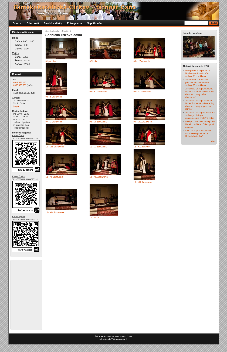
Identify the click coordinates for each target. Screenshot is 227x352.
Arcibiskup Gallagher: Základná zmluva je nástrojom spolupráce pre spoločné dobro (200, 115)
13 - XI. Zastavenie (54, 177)
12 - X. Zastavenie (142, 147)
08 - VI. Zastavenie (98, 122)
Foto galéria (74, 23)
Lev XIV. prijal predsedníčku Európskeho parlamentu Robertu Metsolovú (198, 133)
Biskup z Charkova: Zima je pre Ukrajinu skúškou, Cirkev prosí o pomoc (200, 124)
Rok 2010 (66, 31)
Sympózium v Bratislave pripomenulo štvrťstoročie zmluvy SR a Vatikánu (197, 82)
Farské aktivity (53, 23)
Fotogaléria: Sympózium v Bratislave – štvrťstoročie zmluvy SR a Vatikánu (197, 73)
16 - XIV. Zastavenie (55, 212)
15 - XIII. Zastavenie (143, 182)
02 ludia (93, 61)
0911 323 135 (19, 82)
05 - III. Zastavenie (98, 91)
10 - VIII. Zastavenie (55, 147)
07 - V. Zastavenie (54, 122)
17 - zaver (94, 217)
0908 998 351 (19, 85)
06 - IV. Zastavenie (142, 91)
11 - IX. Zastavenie (98, 147)
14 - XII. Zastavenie (99, 177)
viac (213, 141)
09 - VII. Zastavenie (143, 122)
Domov (17, 23)
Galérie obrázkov (52, 31)
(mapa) (16, 106)
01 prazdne (51, 61)
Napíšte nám (94, 23)
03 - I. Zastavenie (142, 61)
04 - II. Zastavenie (54, 97)
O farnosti (32, 23)
